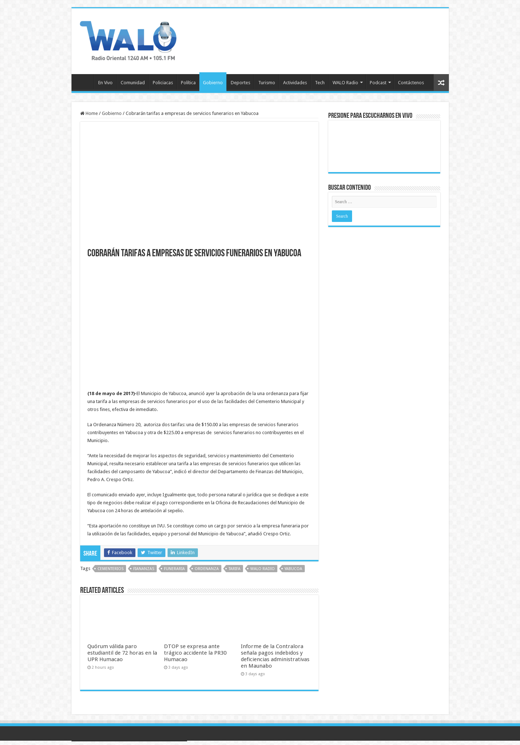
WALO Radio (345, 82)
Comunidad (133, 82)
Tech (320, 82)
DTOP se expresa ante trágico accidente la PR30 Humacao (195, 653)
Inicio (84, 81)
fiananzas (143, 568)
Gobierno (213, 82)
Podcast (378, 82)
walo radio (262, 568)
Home (89, 113)
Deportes (240, 82)
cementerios (111, 568)
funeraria (174, 568)
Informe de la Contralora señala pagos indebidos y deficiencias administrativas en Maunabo (275, 656)
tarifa (234, 568)
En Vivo (105, 82)
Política (188, 82)
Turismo (266, 82)
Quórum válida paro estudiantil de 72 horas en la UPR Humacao (122, 653)
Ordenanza (207, 568)
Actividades (295, 82)
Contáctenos (411, 82)
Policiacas (163, 82)
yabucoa (293, 568)
